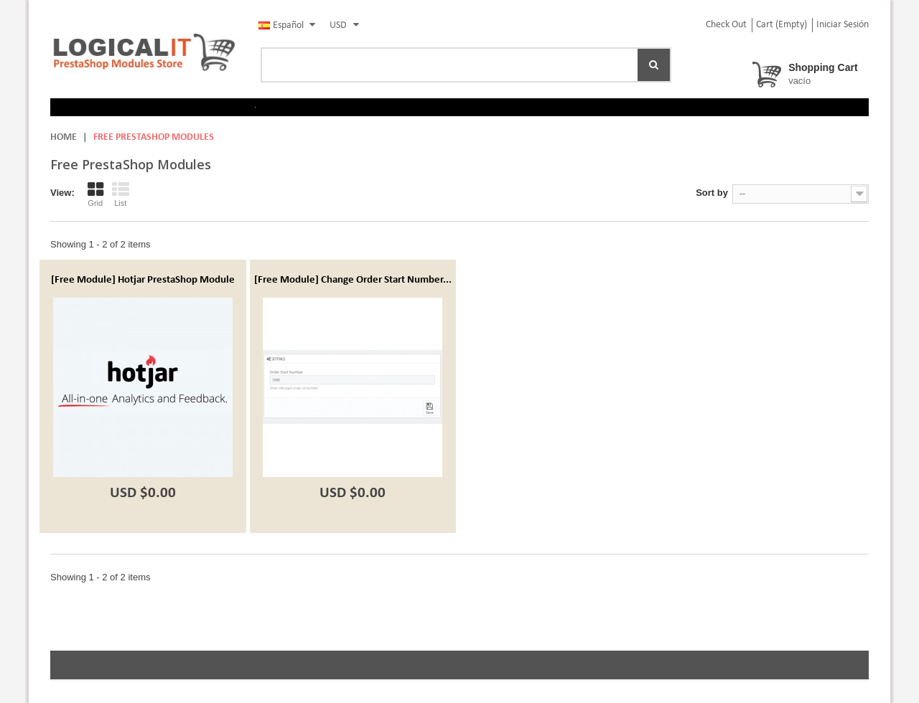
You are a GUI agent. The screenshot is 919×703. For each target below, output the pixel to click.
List (120, 194)
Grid (95, 194)
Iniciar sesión (842, 24)
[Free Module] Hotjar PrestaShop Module (143, 280)
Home (63, 137)
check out (726, 24)
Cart (781, 24)
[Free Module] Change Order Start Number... (353, 280)
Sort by (712, 192)
